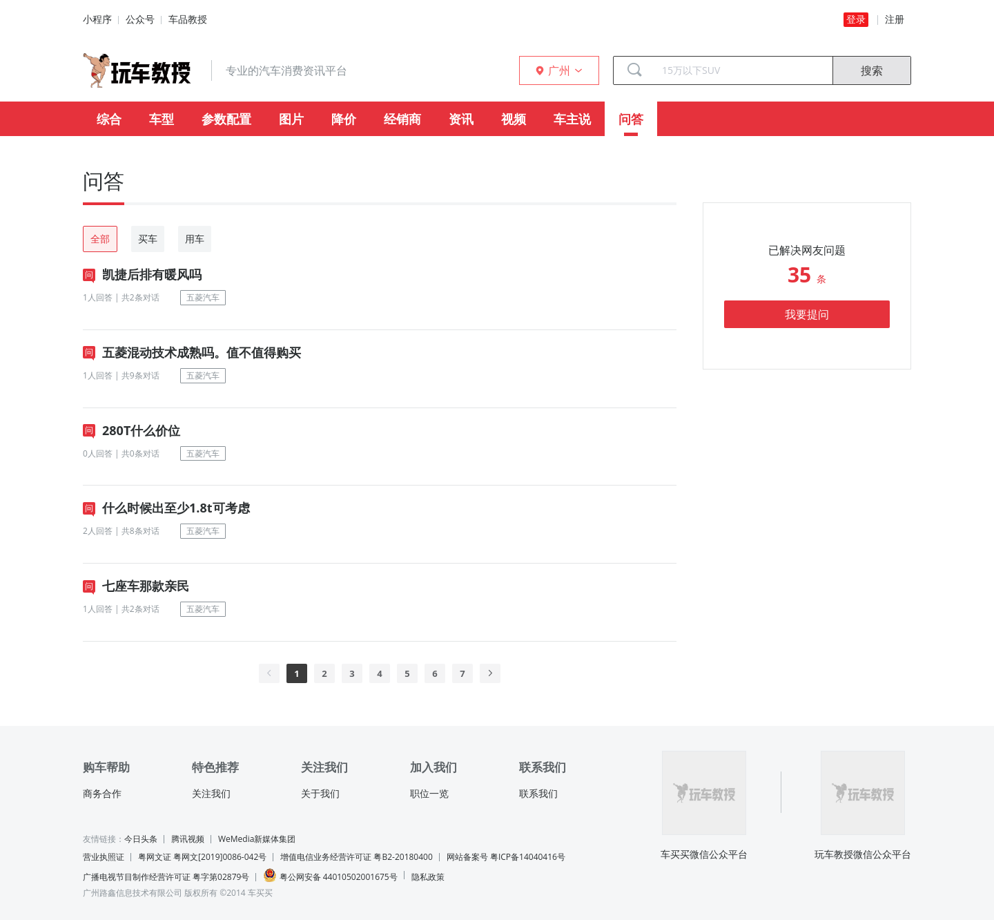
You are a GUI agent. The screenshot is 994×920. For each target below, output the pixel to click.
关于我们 (320, 793)
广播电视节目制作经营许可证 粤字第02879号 (166, 877)
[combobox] (742, 70)
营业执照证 (103, 857)
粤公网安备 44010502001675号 (330, 875)
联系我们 (538, 793)
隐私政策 (428, 877)
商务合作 (102, 793)
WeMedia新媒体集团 (256, 839)
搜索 (872, 70)
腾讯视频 (187, 839)
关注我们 (211, 793)
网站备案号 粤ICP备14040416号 (506, 857)
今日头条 (140, 839)
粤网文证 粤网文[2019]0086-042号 (202, 857)
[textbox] (742, 70)
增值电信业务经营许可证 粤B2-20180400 (356, 857)
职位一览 (429, 793)
